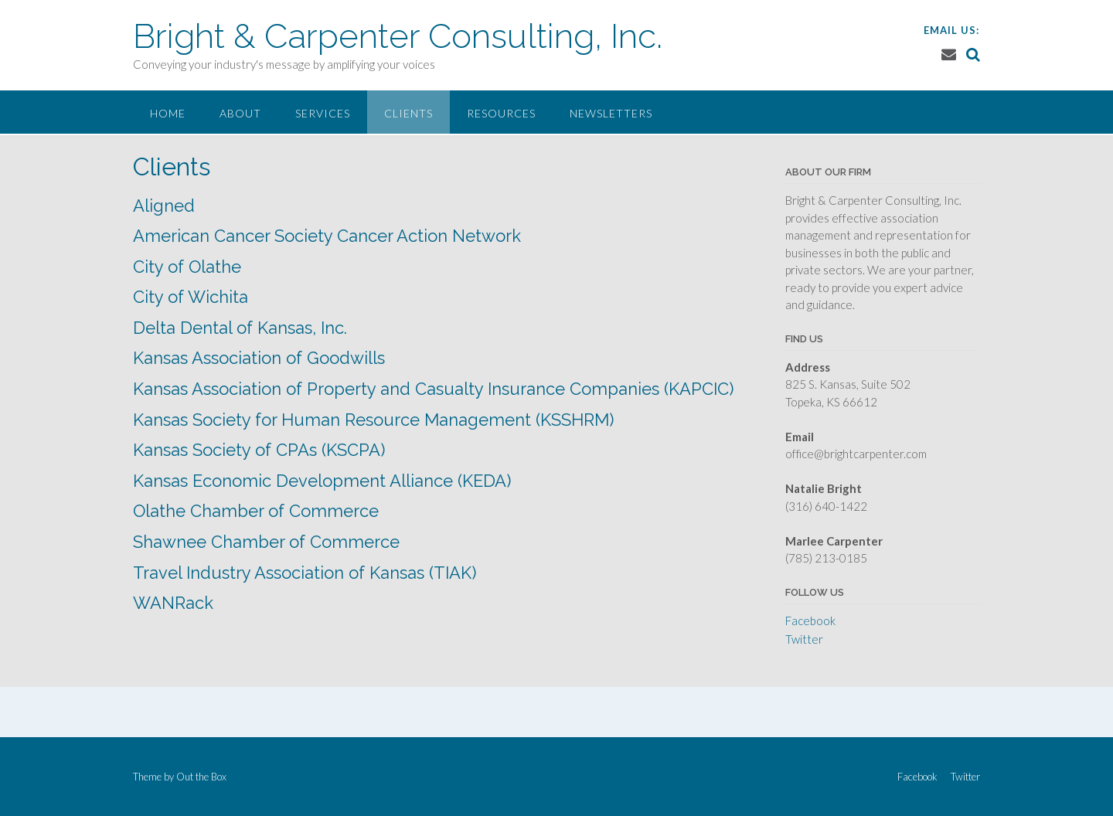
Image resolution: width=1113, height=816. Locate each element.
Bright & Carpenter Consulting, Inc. (397, 36)
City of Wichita (190, 297)
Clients (408, 113)
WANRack (173, 603)
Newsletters (611, 113)
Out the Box (201, 776)
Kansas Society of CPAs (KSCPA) (259, 450)
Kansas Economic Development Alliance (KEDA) (322, 481)
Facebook (810, 620)
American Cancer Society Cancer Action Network (327, 236)
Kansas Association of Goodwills (259, 358)
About (240, 113)
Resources (501, 113)
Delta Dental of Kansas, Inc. (240, 328)
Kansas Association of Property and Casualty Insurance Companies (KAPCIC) (433, 389)
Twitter (804, 639)
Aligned (164, 206)
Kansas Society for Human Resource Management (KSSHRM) (373, 420)
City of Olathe (187, 267)
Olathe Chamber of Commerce (256, 511)
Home (168, 113)
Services (322, 113)
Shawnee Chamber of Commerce (266, 542)
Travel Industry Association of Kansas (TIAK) (304, 573)
